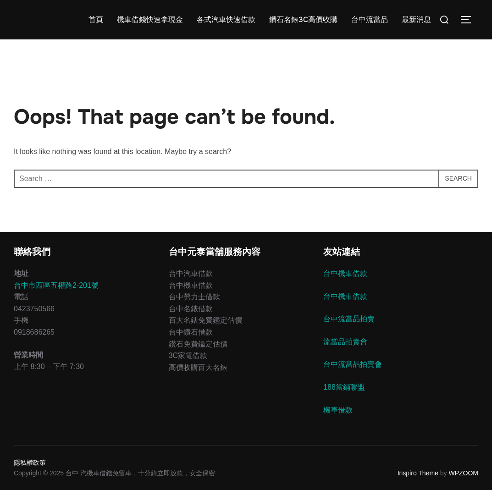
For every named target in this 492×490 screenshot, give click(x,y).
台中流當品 (369, 19)
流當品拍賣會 (345, 342)
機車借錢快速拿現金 (150, 19)
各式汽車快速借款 (226, 19)
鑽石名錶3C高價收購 (303, 19)
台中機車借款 (345, 273)
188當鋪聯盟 (344, 387)
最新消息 (416, 19)
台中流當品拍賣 (349, 319)
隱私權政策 (30, 462)
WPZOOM (463, 473)
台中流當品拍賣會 (352, 364)
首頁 (95, 19)
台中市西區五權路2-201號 (56, 285)
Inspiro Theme (418, 473)
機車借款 (338, 410)
